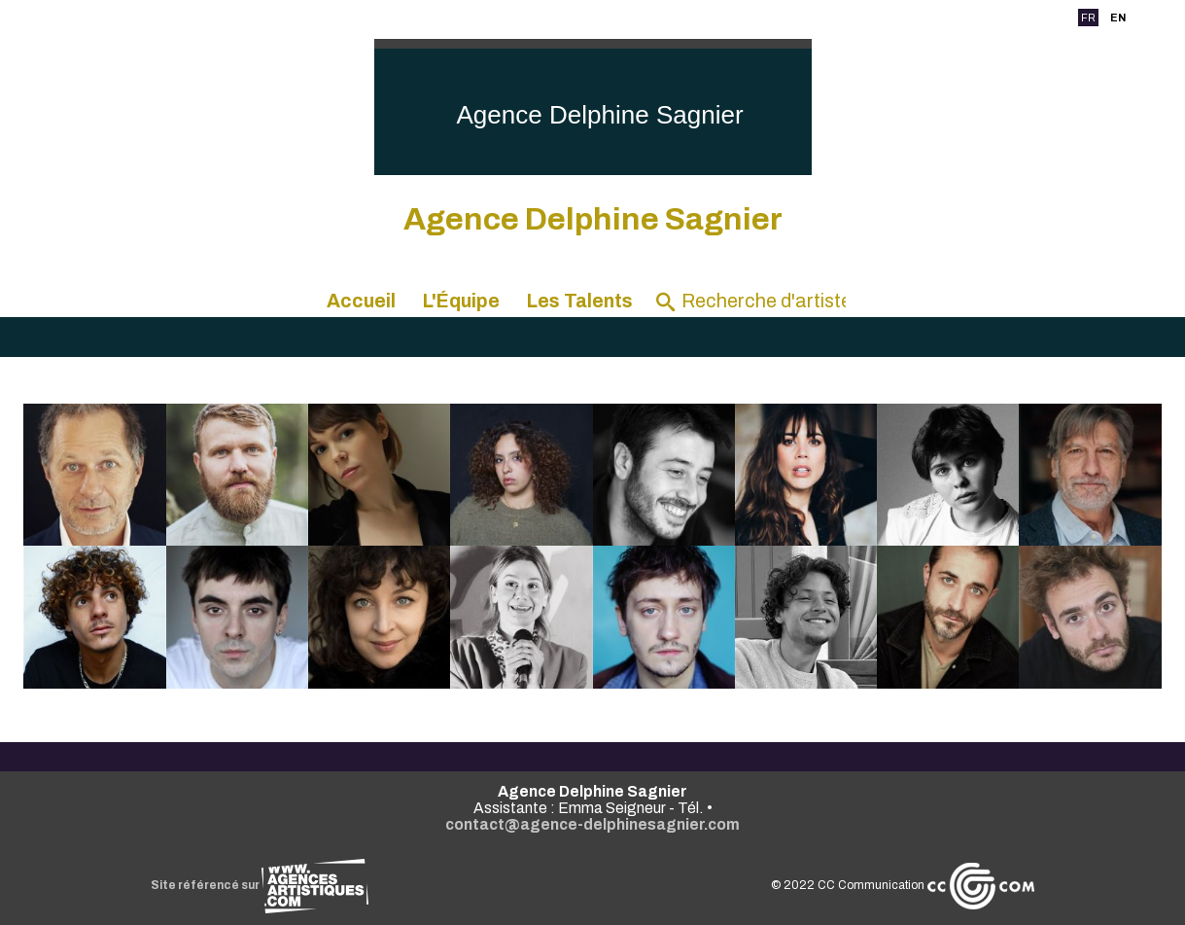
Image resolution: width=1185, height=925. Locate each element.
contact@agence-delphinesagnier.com (592, 824)
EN (1118, 17)
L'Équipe (461, 301)
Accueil (361, 301)
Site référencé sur (259, 885)
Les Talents (580, 301)
